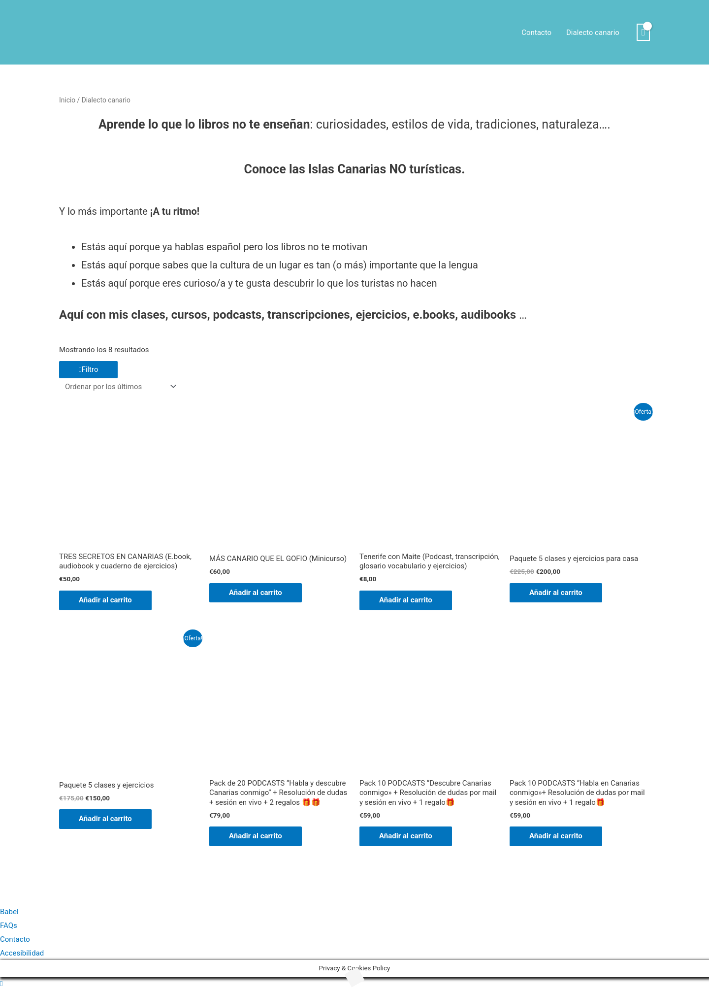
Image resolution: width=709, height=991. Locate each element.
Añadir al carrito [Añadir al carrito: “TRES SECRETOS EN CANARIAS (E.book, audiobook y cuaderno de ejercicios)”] (105, 599)
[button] (1, 983)
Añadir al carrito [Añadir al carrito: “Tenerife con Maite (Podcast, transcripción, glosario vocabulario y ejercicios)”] (405, 599)
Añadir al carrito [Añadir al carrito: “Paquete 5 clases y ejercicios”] (105, 818)
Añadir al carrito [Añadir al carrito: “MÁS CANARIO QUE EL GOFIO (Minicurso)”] (255, 592)
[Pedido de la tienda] (119, 386)
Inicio (67, 100)
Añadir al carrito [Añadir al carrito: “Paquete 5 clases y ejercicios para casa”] (555, 592)
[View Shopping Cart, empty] (643, 32)
